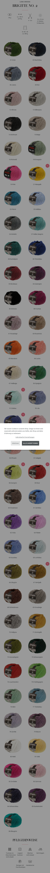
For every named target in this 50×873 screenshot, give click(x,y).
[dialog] (25, 436)
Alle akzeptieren (30, 443)
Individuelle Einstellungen (25, 437)
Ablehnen (15, 443)
